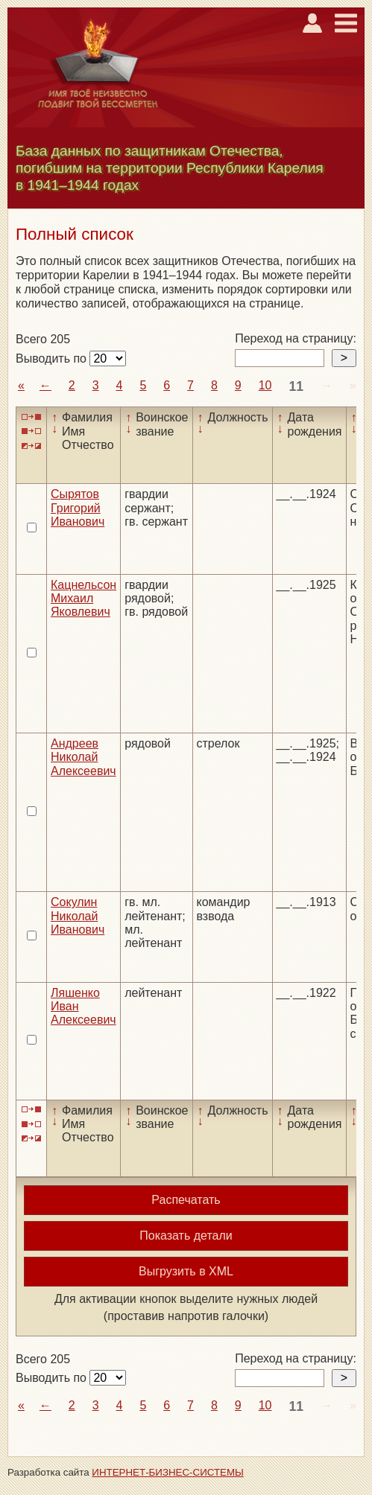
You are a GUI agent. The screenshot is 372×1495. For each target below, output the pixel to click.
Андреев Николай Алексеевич (83, 757)
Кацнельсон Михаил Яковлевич (83, 598)
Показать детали (185, 1235)
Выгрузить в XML (186, 1271)
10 (265, 385)
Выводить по (52, 358)
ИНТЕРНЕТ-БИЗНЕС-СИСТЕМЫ (168, 1472)
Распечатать (185, 1199)
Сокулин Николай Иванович (77, 916)
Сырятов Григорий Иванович (77, 508)
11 (296, 386)
